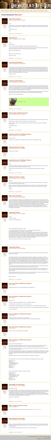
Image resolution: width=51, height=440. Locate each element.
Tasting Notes (15, 406)
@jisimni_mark (4, 24)
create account (40, 10)
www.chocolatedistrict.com (36, 409)
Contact (30, 436)
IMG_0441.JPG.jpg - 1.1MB (21, 101)
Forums (6, 10)
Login (35, 10)
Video (15, 10)
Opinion (13, 284)
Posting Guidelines (43, 436)
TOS (49, 436)
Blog (19, 10)
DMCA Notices (36, 436)
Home (2, 10)
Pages (27, 10)
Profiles (22, 10)
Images (11, 10)
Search (46, 10)
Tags (31, 10)
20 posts (4, 27)
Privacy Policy (47, 437)
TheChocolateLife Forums (45, 438)
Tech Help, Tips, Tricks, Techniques (18, 20)
